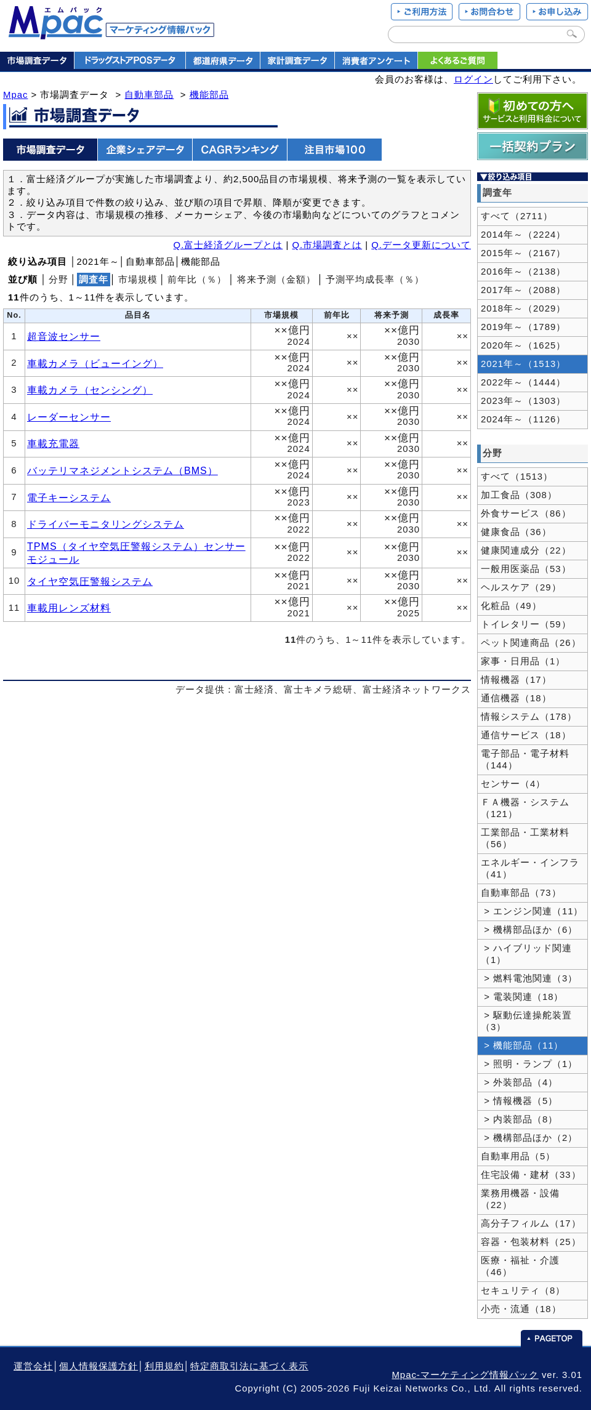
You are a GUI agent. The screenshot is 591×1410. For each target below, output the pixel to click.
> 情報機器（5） (519, 1101)
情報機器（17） (516, 680)
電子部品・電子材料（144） (525, 759)
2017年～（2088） (523, 290)
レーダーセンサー (69, 416)
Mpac (15, 95)
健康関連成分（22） (526, 550)
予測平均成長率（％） (375, 279)
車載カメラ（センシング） (90, 389)
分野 (58, 279)
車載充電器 (53, 443)
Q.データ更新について (421, 245)
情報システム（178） (529, 717)
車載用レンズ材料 (69, 607)
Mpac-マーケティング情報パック (465, 1375)
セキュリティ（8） (523, 1290)
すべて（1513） (517, 476)
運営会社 (33, 1366)
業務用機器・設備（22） (520, 1199)
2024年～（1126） (523, 419)
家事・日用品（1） (523, 661)
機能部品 (209, 95)
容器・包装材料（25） (531, 1242)
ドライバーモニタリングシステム (105, 524)
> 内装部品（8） (519, 1119)
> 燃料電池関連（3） (529, 978)
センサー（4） (513, 784)
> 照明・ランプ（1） (529, 1064)
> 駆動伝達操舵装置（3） (526, 1021)
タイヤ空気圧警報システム (90, 581)
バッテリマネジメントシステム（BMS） (122, 470)
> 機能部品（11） (522, 1045)
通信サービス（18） (526, 735)
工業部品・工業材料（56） (525, 838)
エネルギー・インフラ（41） (530, 868)
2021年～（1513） (523, 364)
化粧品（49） (511, 606)
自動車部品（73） (521, 893)
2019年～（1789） (523, 327)
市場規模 (138, 279)
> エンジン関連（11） (532, 911)
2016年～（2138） (523, 271)
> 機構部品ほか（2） (529, 1138)
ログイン (473, 79)
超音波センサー (63, 336)
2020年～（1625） (523, 345)
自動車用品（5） (518, 1156)
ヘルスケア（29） (521, 587)
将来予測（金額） (276, 279)
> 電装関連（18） (522, 997)
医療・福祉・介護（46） (520, 1266)
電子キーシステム (69, 497)
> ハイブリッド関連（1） (526, 954)
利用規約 (164, 1366)
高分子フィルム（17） (531, 1223)
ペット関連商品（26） (531, 643)
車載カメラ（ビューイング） (95, 363)
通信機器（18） (516, 698)
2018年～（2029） (523, 308)
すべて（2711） (517, 216)
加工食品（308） (519, 495)
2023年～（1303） (523, 401)
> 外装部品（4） (519, 1082)
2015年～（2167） (523, 253)
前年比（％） (197, 279)
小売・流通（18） (521, 1309)
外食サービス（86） (526, 513)
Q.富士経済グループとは (228, 245)
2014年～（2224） (523, 235)
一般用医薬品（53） (526, 569)
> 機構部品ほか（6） (529, 930)
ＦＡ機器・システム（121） (525, 808)
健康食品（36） (516, 532)
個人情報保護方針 (98, 1366)
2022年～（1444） (523, 382)
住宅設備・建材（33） (531, 1175)
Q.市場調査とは (327, 245)
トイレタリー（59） (526, 624)
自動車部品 (149, 95)
